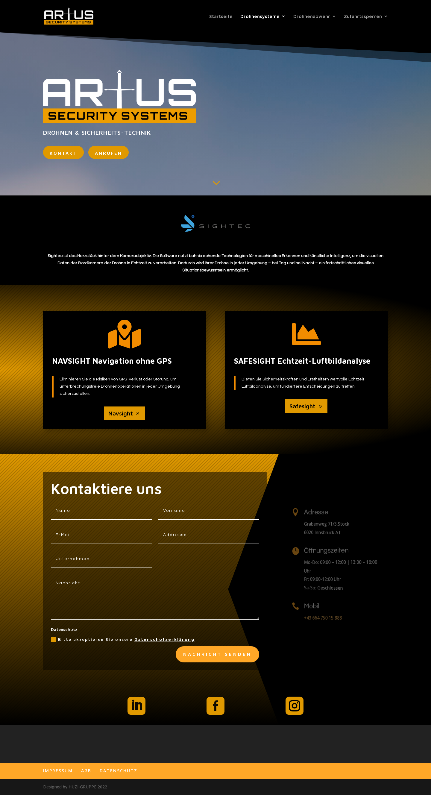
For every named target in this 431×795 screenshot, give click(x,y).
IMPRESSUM (58, 770)
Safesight (302, 406)
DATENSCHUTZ (118, 770)
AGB (86, 770)
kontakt (63, 153)
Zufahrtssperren (363, 16)
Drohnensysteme (260, 16)
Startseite (221, 16)
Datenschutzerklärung (164, 639)
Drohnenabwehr (311, 16)
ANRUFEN (108, 153)
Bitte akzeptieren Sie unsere (123, 640)
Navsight (120, 413)
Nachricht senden (217, 654)
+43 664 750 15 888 (326, 617)
